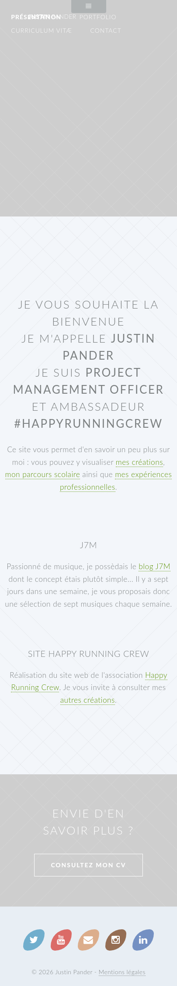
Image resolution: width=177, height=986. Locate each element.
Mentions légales (122, 972)
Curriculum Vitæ (41, 30)
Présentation (36, 17)
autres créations (87, 699)
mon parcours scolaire (42, 474)
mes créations (139, 462)
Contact (105, 30)
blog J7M (154, 566)
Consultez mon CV (88, 865)
